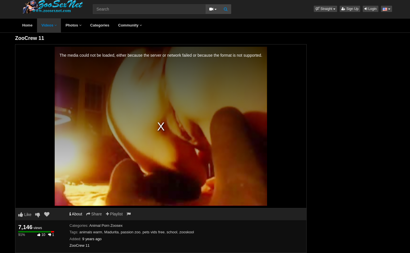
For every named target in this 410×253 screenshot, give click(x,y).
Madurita (111, 232)
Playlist (114, 214)
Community (130, 25)
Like (25, 214)
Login (370, 9)
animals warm (90, 232)
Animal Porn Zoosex (105, 225)
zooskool (186, 232)
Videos (49, 25)
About (75, 214)
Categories (99, 25)
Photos (73, 25)
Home (27, 25)
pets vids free (154, 232)
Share (94, 214)
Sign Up (349, 9)
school (172, 232)
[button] (325, 9)
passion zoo (130, 232)
